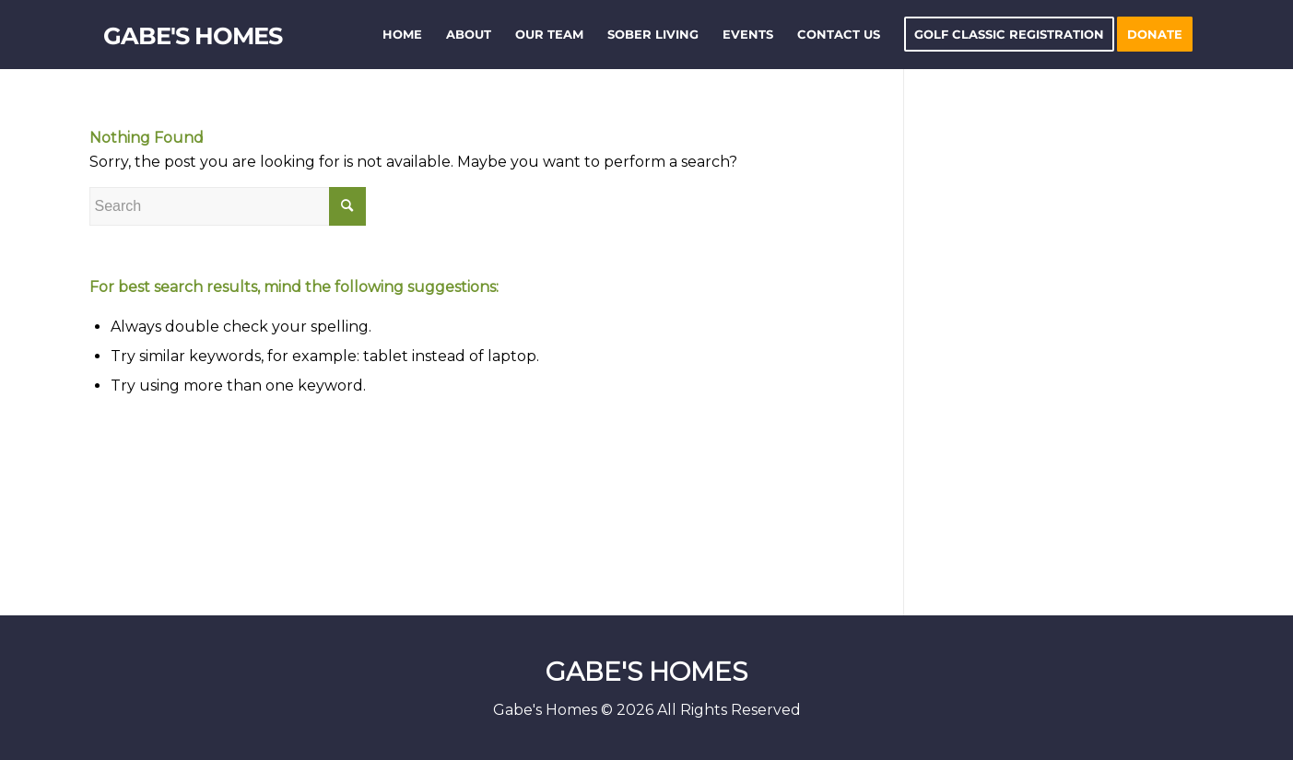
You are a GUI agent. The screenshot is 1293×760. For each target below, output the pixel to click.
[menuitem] (402, 34)
